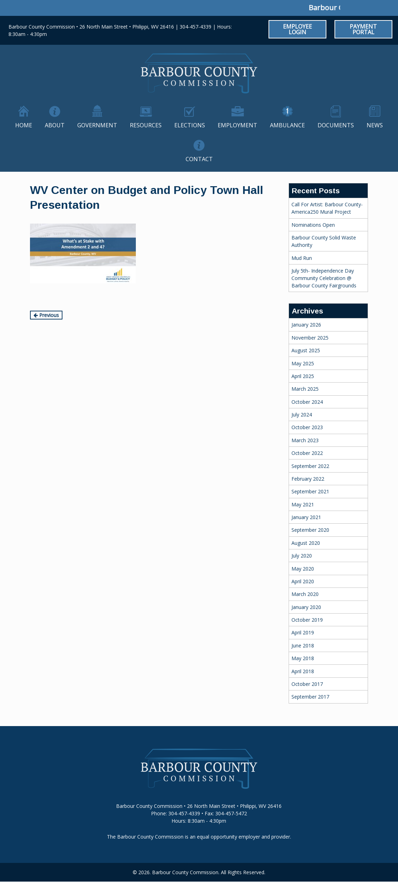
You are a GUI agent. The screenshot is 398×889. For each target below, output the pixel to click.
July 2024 (301, 414)
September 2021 (310, 491)
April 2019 (302, 632)
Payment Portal (363, 29)
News (375, 125)
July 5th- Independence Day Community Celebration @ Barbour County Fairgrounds (323, 278)
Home (23, 125)
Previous (46, 315)
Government (97, 125)
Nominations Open (313, 224)
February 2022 (307, 478)
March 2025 (305, 388)
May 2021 (302, 504)
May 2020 (302, 568)
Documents (336, 125)
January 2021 (306, 517)
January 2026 (306, 324)
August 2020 (305, 543)
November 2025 (309, 337)
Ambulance (287, 125)
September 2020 (310, 529)
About (55, 125)
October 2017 (307, 684)
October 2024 (307, 401)
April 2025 (302, 376)
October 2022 (307, 453)
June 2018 (302, 645)
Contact (199, 159)
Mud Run (301, 258)
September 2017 (310, 696)
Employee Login (297, 29)
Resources (146, 125)
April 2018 (302, 671)
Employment (237, 125)
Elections (189, 125)
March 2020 (305, 594)
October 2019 (307, 619)
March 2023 (305, 440)
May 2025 (302, 363)
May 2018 (302, 658)
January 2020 (306, 607)
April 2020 (302, 581)
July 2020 (301, 555)
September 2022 (310, 466)
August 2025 (305, 350)
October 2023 (307, 427)
